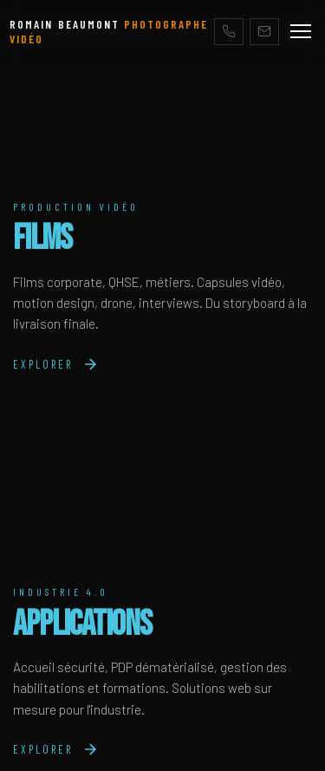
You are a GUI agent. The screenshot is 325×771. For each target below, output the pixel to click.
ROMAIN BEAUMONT (109, 31)
